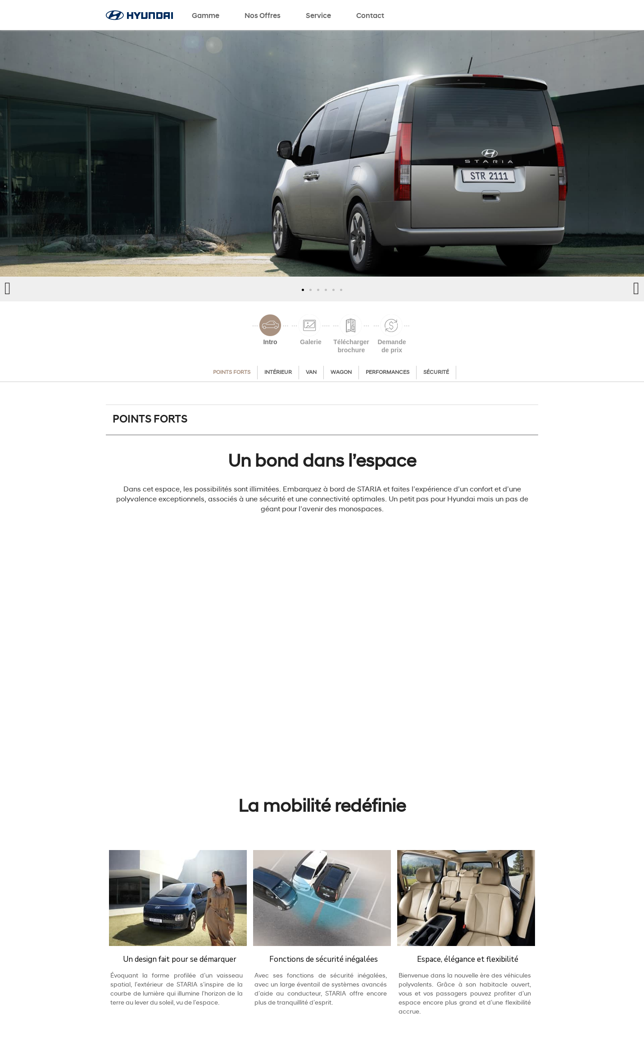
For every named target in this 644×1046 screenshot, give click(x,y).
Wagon (341, 372)
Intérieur (278, 372)
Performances (387, 372)
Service (318, 16)
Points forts (231, 372)
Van (311, 372)
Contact (370, 16)
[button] (303, 290)
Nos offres (263, 16)
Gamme (205, 16)
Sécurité (436, 372)
